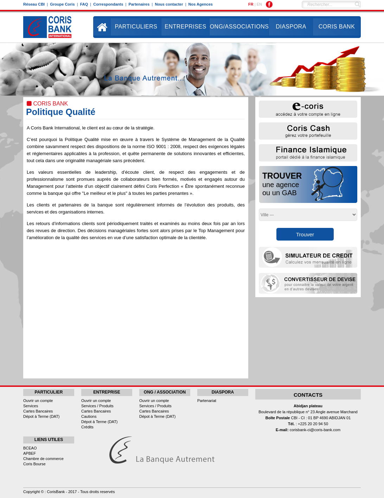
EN (259, 4)
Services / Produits (97, 406)
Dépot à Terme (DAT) (41, 416)
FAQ (84, 4)
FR (251, 4)
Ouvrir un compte (38, 400)
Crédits (87, 427)
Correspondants (108, 4)
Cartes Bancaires (38, 411)
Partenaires (138, 4)
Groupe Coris (62, 4)
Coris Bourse (34, 464)
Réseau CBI (34, 4)
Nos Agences (200, 4)
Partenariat (206, 400)
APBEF (29, 453)
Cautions (88, 416)
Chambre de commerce (43, 458)
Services (30, 406)
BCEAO (30, 448)
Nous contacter (169, 4)
